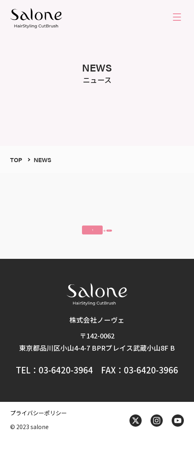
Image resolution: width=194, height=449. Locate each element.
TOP (16, 159)
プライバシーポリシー (38, 421)
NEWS (42, 159)
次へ (131, 232)
